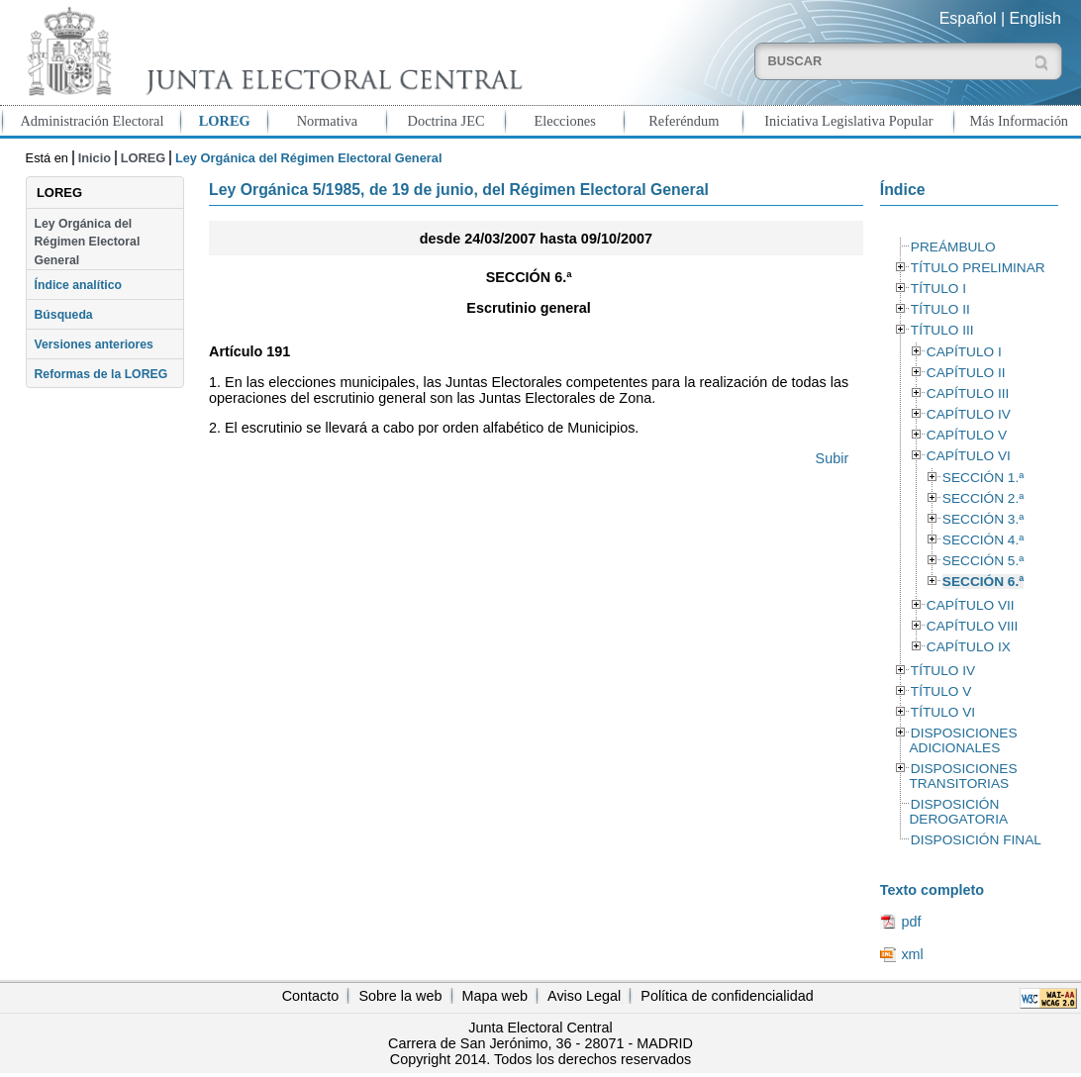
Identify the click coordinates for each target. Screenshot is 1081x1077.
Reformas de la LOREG (101, 374)
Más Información (1019, 121)
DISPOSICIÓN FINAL (976, 839)
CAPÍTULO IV (969, 414)
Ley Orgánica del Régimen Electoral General (88, 242)
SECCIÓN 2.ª (983, 498)
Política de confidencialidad (726, 996)
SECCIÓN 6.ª (983, 581)
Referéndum (683, 121)
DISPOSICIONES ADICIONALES (963, 740)
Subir (832, 458)
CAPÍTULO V (967, 435)
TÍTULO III (942, 330)
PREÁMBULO (953, 247)
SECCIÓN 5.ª (983, 560)
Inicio (94, 157)
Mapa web (495, 996)
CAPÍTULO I (964, 351)
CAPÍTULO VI (969, 455)
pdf (911, 922)
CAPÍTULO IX (969, 646)
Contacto (311, 996)
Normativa (327, 121)
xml (912, 954)
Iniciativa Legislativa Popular (848, 121)
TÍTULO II (940, 309)
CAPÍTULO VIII (973, 626)
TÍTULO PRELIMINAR (978, 267)
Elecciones (565, 121)
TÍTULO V (941, 691)
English (1035, 18)
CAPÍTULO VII (971, 605)
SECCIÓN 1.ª (983, 477)
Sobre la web (400, 996)
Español (968, 18)
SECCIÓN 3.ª (983, 519)
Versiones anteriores (94, 344)
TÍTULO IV (943, 670)
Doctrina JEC (446, 121)
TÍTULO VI (943, 712)
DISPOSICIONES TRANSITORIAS (963, 776)
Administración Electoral (91, 121)
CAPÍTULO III (968, 393)
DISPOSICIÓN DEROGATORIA (958, 812)
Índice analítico (78, 285)
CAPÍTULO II (966, 372)
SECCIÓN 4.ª (983, 540)
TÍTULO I (938, 288)
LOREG (224, 121)
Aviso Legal (584, 996)
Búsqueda (64, 315)
